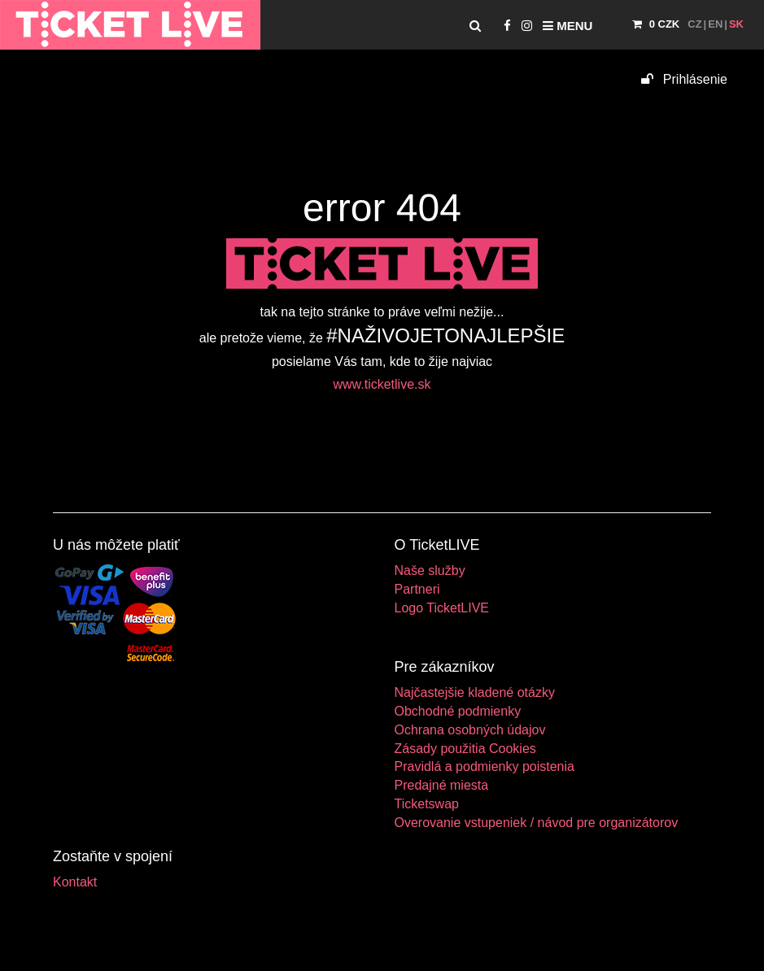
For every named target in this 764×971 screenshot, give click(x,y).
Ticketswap (427, 804)
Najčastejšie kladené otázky (475, 692)
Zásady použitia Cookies (465, 748)
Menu (567, 26)
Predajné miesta (442, 785)
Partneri (417, 589)
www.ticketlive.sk (381, 384)
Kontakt (75, 882)
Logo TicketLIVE (442, 608)
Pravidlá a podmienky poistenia (484, 766)
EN (715, 24)
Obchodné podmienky (458, 711)
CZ (694, 24)
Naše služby (430, 570)
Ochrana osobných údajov (470, 730)
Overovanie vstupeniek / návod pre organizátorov (537, 822)
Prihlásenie (684, 79)
